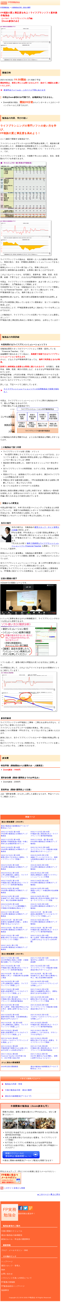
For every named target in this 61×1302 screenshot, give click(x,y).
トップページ (7, 1261)
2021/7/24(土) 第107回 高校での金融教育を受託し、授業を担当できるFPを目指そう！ (44, 991)
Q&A (3, 1270)
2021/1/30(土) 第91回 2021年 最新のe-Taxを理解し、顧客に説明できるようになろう (44, 1056)
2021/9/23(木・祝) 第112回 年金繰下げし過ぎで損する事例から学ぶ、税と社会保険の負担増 (44, 975)
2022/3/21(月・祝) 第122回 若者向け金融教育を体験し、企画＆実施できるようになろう (14, 922)
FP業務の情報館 (8, 1282)
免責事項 (5, 1290)
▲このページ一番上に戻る (48, 1194)
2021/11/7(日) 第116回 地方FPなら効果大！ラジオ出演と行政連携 (44, 960)
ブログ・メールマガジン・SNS (14, 1250)
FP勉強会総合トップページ (13, 1286)
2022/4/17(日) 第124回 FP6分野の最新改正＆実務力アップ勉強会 (14, 914)
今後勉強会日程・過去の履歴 (20, 7)
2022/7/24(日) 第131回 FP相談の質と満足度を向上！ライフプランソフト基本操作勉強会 (14, 883)
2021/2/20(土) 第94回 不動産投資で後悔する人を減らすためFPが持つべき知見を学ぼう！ (14, 1048)
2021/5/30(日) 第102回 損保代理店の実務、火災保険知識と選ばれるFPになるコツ (14, 1017)
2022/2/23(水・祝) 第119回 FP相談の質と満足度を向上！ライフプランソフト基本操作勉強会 (44, 930)
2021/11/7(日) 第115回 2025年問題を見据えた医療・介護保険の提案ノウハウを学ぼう (15, 960)
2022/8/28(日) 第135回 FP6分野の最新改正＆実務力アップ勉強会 (44, 867)
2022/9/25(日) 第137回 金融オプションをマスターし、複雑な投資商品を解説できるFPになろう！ (44, 858)
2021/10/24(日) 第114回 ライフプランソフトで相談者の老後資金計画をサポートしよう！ (44, 968)
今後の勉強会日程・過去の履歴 (18, 1090)
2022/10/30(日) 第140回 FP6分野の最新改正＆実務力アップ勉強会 (14, 849)
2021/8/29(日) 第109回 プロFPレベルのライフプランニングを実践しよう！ (44, 983)
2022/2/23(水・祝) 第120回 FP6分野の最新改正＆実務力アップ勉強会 (14, 930)
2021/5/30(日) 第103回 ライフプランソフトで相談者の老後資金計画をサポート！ (44, 1007)
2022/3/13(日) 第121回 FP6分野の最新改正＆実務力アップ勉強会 (44, 922)
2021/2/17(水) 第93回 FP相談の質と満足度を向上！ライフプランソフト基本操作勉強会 (44, 1048)
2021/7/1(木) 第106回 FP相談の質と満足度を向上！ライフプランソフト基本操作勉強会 (14, 999)
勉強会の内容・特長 (13, 1084)
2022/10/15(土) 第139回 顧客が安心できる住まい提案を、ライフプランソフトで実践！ (14, 857)
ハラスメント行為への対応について (16, 1278)
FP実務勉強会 (14, 2)
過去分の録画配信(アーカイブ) (18, 1096)
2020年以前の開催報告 (9, 1066)
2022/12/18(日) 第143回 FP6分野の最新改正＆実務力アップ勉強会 (14, 834)
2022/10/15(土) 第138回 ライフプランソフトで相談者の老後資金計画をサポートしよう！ (44, 849)
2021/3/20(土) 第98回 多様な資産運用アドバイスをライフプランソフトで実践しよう (14, 1032)
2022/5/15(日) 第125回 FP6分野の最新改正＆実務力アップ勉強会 (44, 906)
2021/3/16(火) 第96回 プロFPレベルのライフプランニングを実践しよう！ (14, 1040)
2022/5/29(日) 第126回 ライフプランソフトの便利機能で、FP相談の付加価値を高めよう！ (14, 906)
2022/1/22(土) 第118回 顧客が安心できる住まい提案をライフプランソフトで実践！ (14, 937)
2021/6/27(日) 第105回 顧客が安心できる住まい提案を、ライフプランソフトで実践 (44, 999)
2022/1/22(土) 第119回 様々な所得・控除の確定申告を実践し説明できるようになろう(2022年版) (44, 938)
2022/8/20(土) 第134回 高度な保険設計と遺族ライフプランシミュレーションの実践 (44, 875)
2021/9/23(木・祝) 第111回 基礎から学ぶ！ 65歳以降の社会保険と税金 (15, 975)
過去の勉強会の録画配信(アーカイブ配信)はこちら (15, 827)
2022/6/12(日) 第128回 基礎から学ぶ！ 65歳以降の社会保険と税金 (44, 890)
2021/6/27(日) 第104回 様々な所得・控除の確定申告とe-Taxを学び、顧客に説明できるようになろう (15, 1008)
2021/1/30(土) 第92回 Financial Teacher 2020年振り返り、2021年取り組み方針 (13, 1056)
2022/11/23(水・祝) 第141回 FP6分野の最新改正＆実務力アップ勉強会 (44, 841)
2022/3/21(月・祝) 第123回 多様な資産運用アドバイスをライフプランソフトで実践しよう (44, 914)
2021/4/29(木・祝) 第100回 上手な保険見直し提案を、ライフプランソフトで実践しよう (14, 1025)
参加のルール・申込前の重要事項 (15, 1239)
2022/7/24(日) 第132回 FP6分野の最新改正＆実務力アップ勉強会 (44, 883)
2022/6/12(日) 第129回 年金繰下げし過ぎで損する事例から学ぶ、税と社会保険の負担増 (14, 898)
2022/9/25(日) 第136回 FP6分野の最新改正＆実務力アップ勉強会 (14, 867)
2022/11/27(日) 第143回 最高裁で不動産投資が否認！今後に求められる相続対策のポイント (14, 841)
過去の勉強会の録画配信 (11, 1235)
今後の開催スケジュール (11, 1231)
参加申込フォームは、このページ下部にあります (25, 90)
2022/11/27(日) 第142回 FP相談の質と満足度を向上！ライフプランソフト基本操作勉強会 (44, 834)
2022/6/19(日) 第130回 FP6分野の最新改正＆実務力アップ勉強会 (14, 890)
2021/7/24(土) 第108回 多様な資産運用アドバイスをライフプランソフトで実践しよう (14, 991)
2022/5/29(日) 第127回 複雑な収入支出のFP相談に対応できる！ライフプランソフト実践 (44, 898)
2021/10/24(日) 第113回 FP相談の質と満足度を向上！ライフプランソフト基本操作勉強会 (14, 968)
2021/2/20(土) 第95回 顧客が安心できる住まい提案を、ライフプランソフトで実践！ (44, 1040)
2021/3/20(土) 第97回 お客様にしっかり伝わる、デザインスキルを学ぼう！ (44, 1032)
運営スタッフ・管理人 (10, 1266)
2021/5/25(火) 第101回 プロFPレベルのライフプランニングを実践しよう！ (44, 1017)
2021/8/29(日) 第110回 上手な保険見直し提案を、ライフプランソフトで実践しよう (14, 983)
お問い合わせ (7, 1274)
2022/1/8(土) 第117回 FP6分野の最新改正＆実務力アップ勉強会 (14, 947)
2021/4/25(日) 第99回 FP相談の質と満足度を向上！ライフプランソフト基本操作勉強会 (44, 1025)
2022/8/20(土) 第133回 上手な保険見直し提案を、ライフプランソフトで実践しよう (14, 875)
